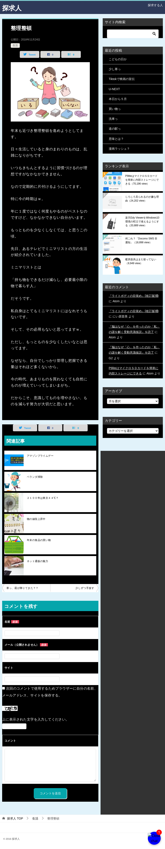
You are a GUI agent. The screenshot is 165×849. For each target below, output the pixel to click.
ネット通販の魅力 (37, 561)
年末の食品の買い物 (39, 540)
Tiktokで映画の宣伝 (122, 79)
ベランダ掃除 (35, 476)
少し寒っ (115, 69)
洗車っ (113, 118)
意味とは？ (116, 138)
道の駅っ (115, 128)
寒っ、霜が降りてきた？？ (22, 588)
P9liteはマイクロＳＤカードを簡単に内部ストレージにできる (142, 179)
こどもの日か (118, 59)
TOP (15, 818)
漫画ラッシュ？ (119, 148)
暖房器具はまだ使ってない (140, 261)
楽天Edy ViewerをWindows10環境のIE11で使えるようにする (142, 221)
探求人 (11, 7)
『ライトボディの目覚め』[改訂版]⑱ (134, 295)
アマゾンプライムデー (40, 455)
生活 (15, 45)
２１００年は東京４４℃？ (43, 497)
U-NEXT (114, 89)
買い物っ (115, 109)
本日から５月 (118, 99)
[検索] (133, 33)
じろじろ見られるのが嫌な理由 (142, 198)
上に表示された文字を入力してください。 (35, 719)
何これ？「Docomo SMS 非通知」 (141, 240)
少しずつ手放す (84, 588)
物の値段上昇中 (36, 519)
